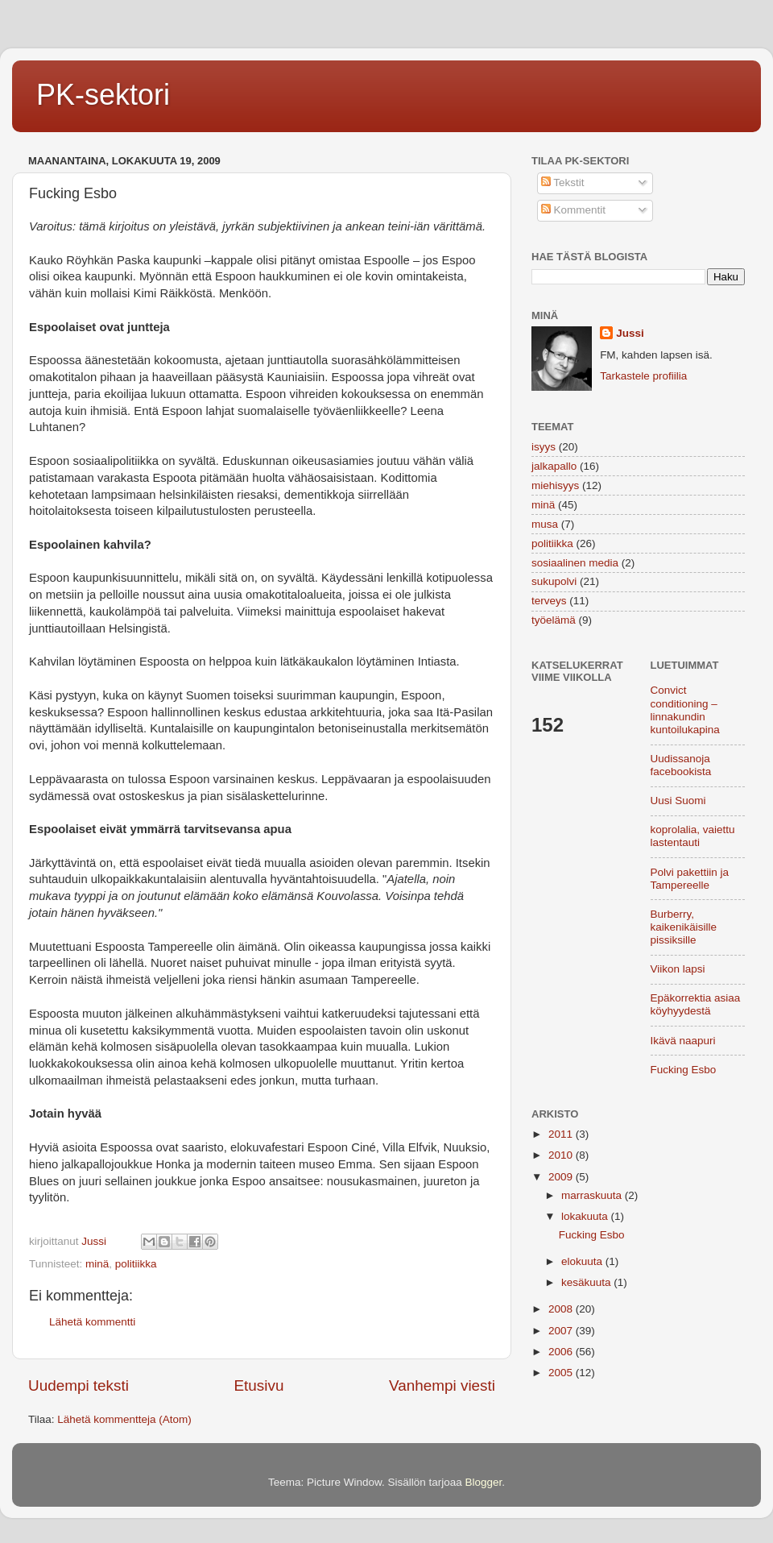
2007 (562, 1331)
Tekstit (563, 182)
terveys (549, 601)
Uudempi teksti (78, 1385)
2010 (562, 1155)
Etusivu (259, 1385)
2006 (562, 1352)
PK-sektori (103, 94)
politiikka (136, 1264)
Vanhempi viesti (442, 1385)
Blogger (483, 1482)
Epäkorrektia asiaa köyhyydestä (696, 1004)
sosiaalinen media (574, 563)
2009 (562, 1177)
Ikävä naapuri (683, 1041)
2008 (562, 1309)
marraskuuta (593, 1195)
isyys (543, 447)
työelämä (553, 620)
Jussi (630, 333)
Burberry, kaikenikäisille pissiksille (684, 927)
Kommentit (573, 210)
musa (544, 524)
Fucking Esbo (684, 1070)
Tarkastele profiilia (643, 376)
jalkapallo (554, 466)
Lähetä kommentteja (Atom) (124, 1419)
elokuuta (583, 1261)
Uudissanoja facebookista (681, 765)
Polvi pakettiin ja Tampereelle (690, 878)
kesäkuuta (587, 1282)
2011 (562, 1134)
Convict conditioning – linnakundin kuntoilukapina (685, 710)
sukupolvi (554, 581)
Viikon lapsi (678, 969)
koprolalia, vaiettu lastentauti (693, 835)
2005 (562, 1373)
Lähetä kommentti (92, 1322)
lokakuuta (586, 1216)
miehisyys (555, 485)
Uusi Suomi (678, 800)
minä (97, 1264)
